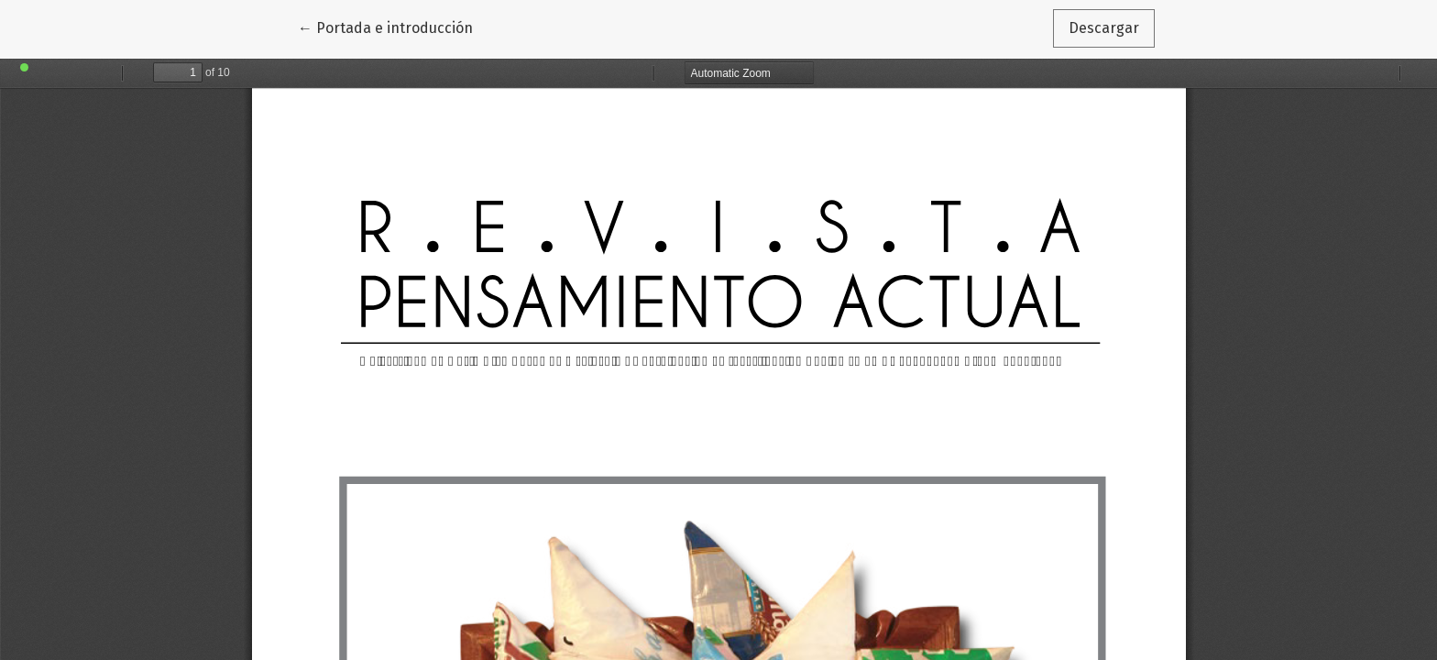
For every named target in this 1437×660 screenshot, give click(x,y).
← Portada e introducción (393, 26)
